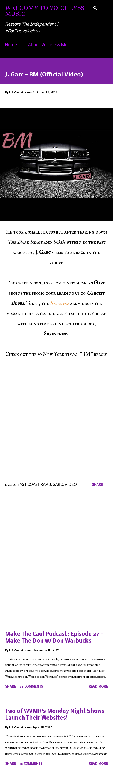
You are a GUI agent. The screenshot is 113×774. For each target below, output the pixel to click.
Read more (98, 686)
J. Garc (56, 484)
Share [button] (97, 485)
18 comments (31, 764)
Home (11, 45)
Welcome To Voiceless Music (44, 11)
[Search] (95, 7)
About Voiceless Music (50, 45)
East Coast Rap (32, 484)
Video (71, 484)
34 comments (31, 686)
